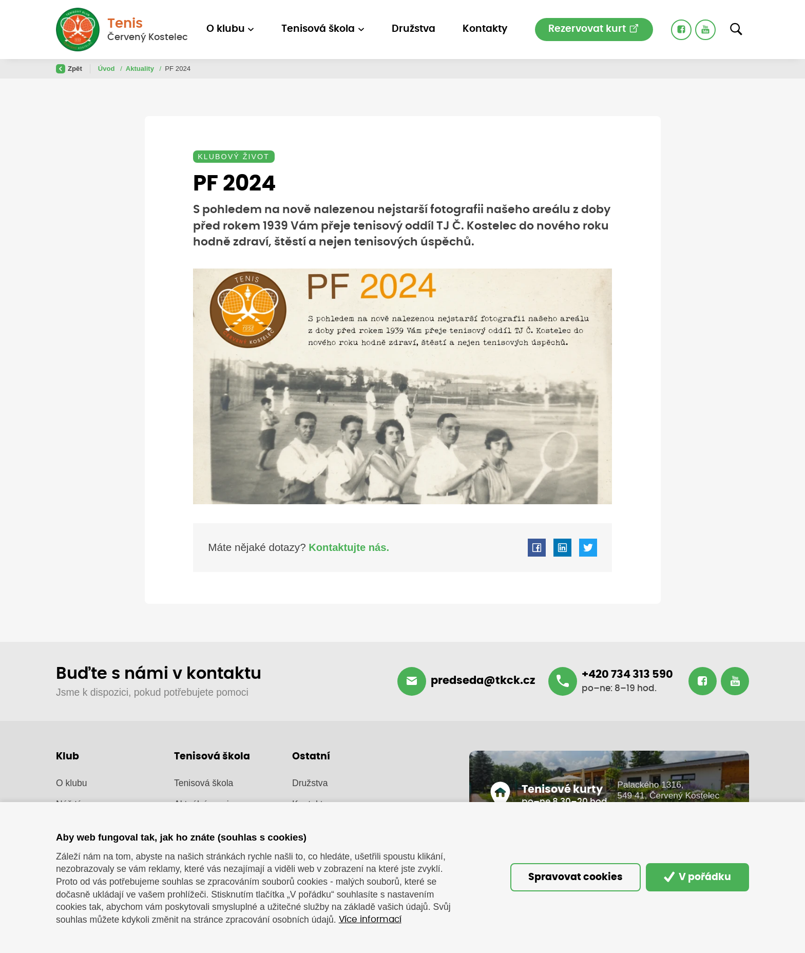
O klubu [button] (225, 29)
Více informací (372, 919)
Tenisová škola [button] (318, 29)
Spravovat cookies (571, 877)
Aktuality (141, 68)
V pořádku (696, 876)
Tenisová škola (203, 783)
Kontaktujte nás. (348, 548)
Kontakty (485, 29)
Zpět (69, 68)
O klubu (71, 783)
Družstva (413, 29)
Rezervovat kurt (593, 28)
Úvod (107, 68)
